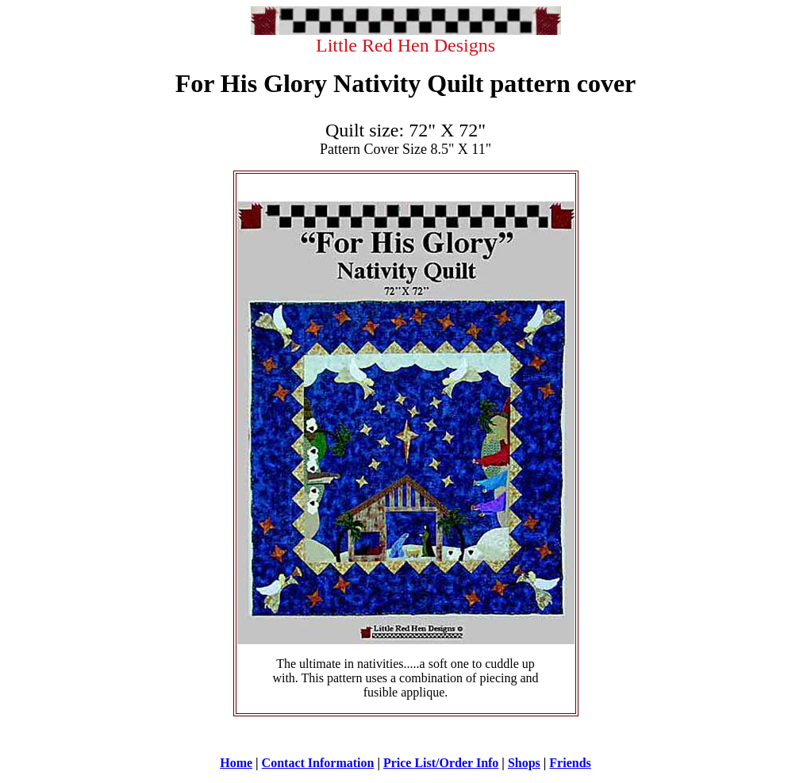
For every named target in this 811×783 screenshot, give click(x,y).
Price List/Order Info (440, 763)
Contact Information (318, 763)
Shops (524, 763)
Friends (569, 763)
